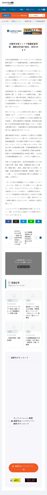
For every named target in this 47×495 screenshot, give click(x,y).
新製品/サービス (16, 21)
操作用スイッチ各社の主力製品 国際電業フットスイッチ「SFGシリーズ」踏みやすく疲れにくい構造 (32, 312)
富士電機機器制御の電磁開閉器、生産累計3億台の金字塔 (28, 237)
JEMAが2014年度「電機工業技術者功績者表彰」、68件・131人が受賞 (18, 237)
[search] (43, 15)
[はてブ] (23, 221)
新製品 (21, 9)
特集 (28, 300)
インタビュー (13, 9)
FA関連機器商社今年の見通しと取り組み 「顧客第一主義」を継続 (33, 341)
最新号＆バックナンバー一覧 (24, 468)
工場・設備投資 (42, 9)
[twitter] (16, 221)
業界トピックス (30, 9)
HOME (4, 9)
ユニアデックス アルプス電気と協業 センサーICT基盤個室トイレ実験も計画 (14, 310)
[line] (31, 221)
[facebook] (8, 221)
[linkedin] (38, 221)
